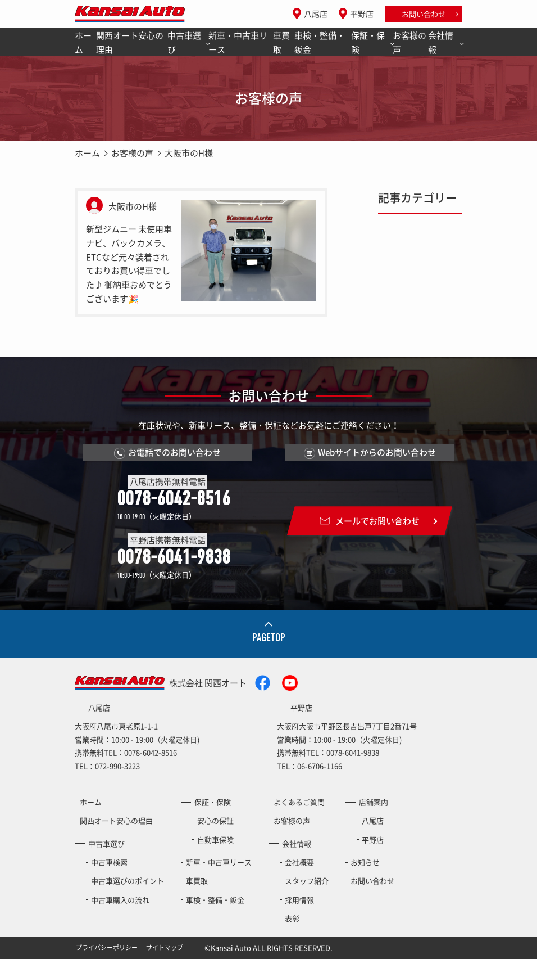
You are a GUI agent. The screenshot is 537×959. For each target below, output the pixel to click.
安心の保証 (215, 820)
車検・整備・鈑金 (319, 42)
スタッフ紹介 (307, 880)
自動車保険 (215, 839)
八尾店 (315, 13)
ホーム (83, 42)
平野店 (362, 13)
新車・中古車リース (237, 42)
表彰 (292, 918)
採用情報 (299, 899)
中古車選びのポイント (127, 880)
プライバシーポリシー (107, 947)
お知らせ (365, 862)
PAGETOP (268, 637)
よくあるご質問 (299, 801)
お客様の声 (409, 42)
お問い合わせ (423, 13)
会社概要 (299, 862)
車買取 (281, 42)
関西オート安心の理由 (129, 42)
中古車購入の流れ (120, 899)
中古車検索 (109, 862)
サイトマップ (164, 947)
